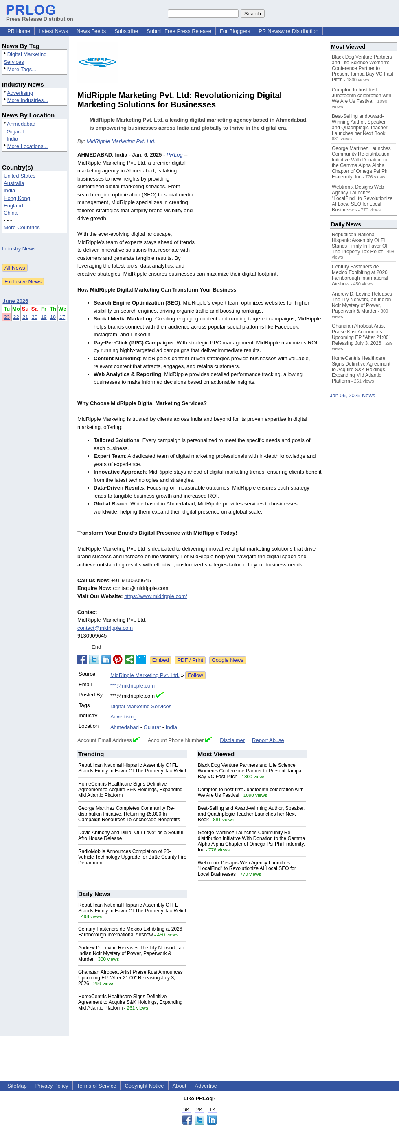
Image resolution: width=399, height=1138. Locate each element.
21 (25, 317)
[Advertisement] (261, 210)
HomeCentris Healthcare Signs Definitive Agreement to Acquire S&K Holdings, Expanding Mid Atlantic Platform (130, 789)
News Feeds (91, 31)
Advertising (20, 93)
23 (7, 317)
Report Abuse (268, 740)
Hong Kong (17, 198)
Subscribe (126, 31)
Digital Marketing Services (140, 706)
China (11, 213)
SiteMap (17, 1086)
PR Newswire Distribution (288, 31)
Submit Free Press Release (179, 31)
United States (19, 176)
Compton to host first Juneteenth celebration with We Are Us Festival (361, 95)
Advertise (206, 1086)
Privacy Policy (51, 1086)
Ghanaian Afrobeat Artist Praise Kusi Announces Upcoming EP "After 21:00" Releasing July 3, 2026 (130, 977)
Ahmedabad (21, 124)
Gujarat (15, 131)
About (179, 1086)
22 (16, 317)
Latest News (53, 31)
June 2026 (15, 301)
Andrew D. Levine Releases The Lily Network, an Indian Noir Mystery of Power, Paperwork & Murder (131, 953)
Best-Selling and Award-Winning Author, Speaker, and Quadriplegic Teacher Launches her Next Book (251, 813)
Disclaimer (232, 740)
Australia (14, 183)
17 (62, 317)
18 (53, 317)
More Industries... (27, 100)
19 (43, 317)
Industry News (18, 249)
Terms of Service (96, 1086)
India (12, 139)
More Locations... (27, 146)
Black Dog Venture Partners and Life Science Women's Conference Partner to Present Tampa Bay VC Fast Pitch (250, 770)
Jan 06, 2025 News (352, 395)
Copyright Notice (144, 1086)
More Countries (22, 227)
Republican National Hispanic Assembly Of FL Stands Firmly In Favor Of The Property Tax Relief (132, 768)
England (13, 205)
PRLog (175, 155)
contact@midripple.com (105, 628)
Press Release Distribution (39, 16)
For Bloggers (235, 31)
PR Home (18, 31)
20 (34, 317)
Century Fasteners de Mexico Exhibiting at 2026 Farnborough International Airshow (130, 932)
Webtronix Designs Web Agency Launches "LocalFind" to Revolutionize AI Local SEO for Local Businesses (247, 868)
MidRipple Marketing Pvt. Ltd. (121, 141)
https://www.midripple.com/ (155, 596)
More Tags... (21, 69)
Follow (195, 675)
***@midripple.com (132, 686)
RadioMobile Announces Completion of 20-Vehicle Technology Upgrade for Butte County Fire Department (132, 857)
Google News (227, 660)
